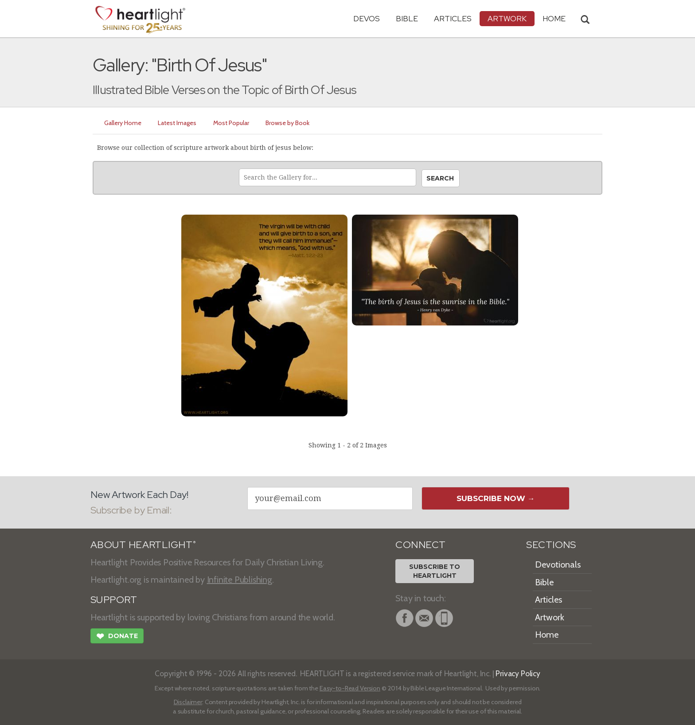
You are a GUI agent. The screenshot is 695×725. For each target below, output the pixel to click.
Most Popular (232, 123)
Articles (453, 18)
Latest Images (177, 123)
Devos (366, 18)
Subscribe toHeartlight (434, 571)
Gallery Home (122, 123)
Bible (407, 18)
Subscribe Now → (496, 498)
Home (546, 634)
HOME (554, 18)
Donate (117, 637)
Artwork (507, 18)
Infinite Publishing (239, 579)
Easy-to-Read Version (350, 688)
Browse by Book (288, 123)
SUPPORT (113, 599)
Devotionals (558, 564)
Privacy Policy (518, 673)
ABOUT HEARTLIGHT (143, 544)
